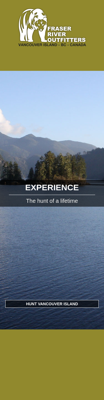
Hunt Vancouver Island (52, 304)
